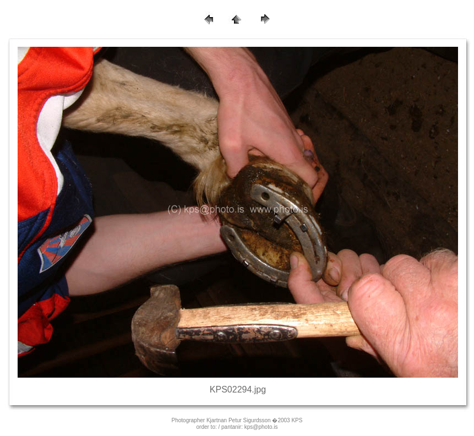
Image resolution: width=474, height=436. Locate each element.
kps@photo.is (261, 427)
